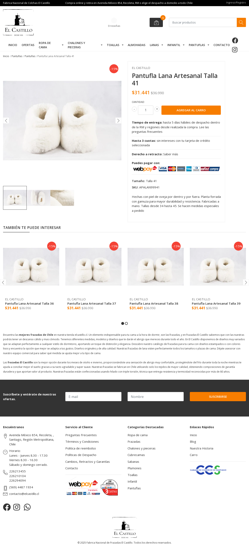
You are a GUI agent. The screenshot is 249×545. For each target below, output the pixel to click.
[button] (122, 323)
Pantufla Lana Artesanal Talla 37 (91, 303)
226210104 (17, 476)
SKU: (135, 187)
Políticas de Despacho (80, 455)
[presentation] (6, 120)
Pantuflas (197, 45)
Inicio (12, 45)
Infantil (173, 45)
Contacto (221, 45)
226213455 (17, 471)
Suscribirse (218, 396)
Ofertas (28, 45)
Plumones (134, 468)
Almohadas (136, 45)
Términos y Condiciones (82, 441)
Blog (193, 441)
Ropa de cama (45, 45)
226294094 (17, 480)
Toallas (113, 45)
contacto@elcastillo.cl (24, 494)
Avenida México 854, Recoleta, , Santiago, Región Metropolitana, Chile (31, 439)
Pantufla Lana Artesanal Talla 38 (154, 303)
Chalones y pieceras (76, 45)
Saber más (170, 154)
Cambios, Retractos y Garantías (87, 461)
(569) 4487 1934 (21, 487)
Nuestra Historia (201, 448)
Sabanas (133, 461)
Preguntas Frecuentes (81, 435)
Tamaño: (138, 181)
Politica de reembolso (80, 448)
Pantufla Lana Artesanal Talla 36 (29, 303)
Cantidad (138, 102)
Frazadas (134, 441)
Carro (194, 455)
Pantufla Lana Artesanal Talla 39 (216, 303)
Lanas (154, 45)
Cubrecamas (136, 455)
